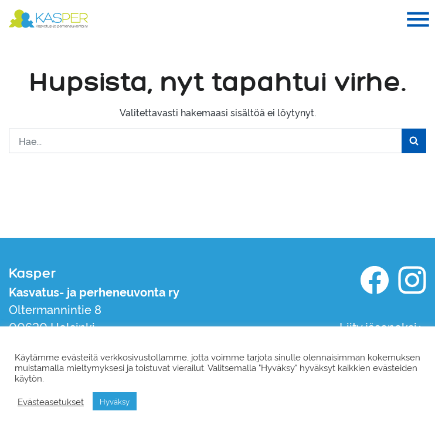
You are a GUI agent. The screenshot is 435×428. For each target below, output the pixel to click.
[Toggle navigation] (418, 19)
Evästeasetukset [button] (51, 401)
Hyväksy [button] (115, 401)
